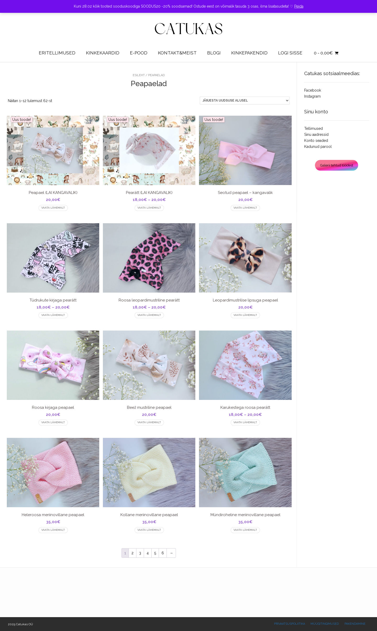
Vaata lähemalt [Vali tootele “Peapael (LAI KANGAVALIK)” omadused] (53, 207)
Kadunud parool (318, 146)
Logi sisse (290, 52)
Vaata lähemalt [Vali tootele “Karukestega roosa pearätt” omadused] (245, 422)
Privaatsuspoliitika (289, 624)
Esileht (139, 75)
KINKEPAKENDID (249, 52)
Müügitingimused (325, 624)
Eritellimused (57, 52)
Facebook (312, 90)
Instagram (312, 96)
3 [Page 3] (140, 553)
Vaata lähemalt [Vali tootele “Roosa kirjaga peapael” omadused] (53, 422)
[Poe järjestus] (245, 100)
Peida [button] (298, 6)
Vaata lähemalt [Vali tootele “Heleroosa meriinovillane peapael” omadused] (53, 529)
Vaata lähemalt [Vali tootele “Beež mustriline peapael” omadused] (149, 422)
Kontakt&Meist (177, 52)
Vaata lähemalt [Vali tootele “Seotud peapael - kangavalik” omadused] (245, 207)
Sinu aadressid (316, 134)
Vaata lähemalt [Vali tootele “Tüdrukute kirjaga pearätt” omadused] (53, 315)
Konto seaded (316, 140)
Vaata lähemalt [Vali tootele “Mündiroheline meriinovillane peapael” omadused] (245, 529)
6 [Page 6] (163, 553)
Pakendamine (355, 624)
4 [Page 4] (148, 553)
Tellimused (313, 128)
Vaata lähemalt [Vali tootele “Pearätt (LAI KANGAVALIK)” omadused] (149, 207)
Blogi (214, 52)
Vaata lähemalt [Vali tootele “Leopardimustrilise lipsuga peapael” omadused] (245, 315)
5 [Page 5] (155, 553)
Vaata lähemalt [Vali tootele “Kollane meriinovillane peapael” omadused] (149, 529)
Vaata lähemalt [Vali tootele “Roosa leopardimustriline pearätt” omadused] (149, 315)
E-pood (138, 52)
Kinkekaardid (102, 52)
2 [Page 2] (132, 553)
